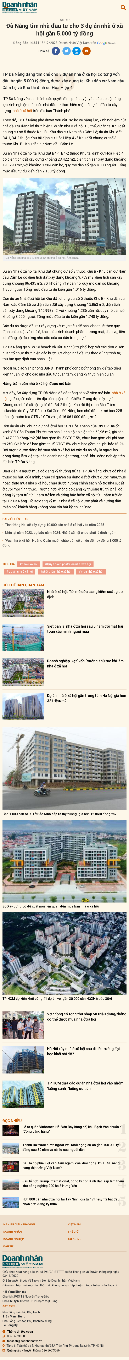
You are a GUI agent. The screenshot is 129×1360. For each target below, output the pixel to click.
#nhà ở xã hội (29, 564)
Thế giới (73, 1231)
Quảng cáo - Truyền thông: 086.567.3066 (31, 1350)
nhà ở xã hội (22, 111)
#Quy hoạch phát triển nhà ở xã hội (68, 564)
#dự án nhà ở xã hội (20, 571)
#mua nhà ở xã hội (91, 571)
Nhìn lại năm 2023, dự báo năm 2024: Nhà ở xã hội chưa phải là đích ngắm (60, 533)
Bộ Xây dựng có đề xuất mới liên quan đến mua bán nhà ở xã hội (50, 906)
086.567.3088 (13, 1336)
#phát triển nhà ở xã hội (55, 571)
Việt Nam (74, 1224)
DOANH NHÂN (12, 1231)
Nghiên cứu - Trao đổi (19, 1224)
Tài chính (75, 1239)
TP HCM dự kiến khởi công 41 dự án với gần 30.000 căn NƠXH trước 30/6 (57, 999)
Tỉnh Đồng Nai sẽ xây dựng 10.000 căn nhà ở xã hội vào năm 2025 (54, 525)
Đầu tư (64, 20)
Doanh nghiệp (13, 1239)
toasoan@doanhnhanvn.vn (22, 1341)
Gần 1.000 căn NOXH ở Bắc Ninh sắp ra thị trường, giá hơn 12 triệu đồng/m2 (59, 814)
